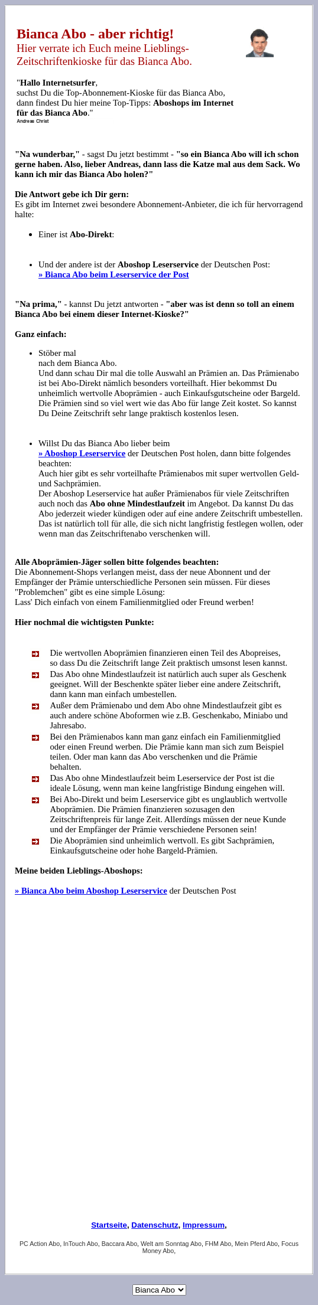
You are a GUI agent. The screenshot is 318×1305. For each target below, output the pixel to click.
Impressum (204, 1225)
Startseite (109, 1225)
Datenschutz (154, 1225)
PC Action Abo (40, 1243)
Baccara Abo (119, 1243)
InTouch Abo (80, 1243)
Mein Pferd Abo (256, 1243)
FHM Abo (218, 1243)
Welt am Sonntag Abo (171, 1243)
